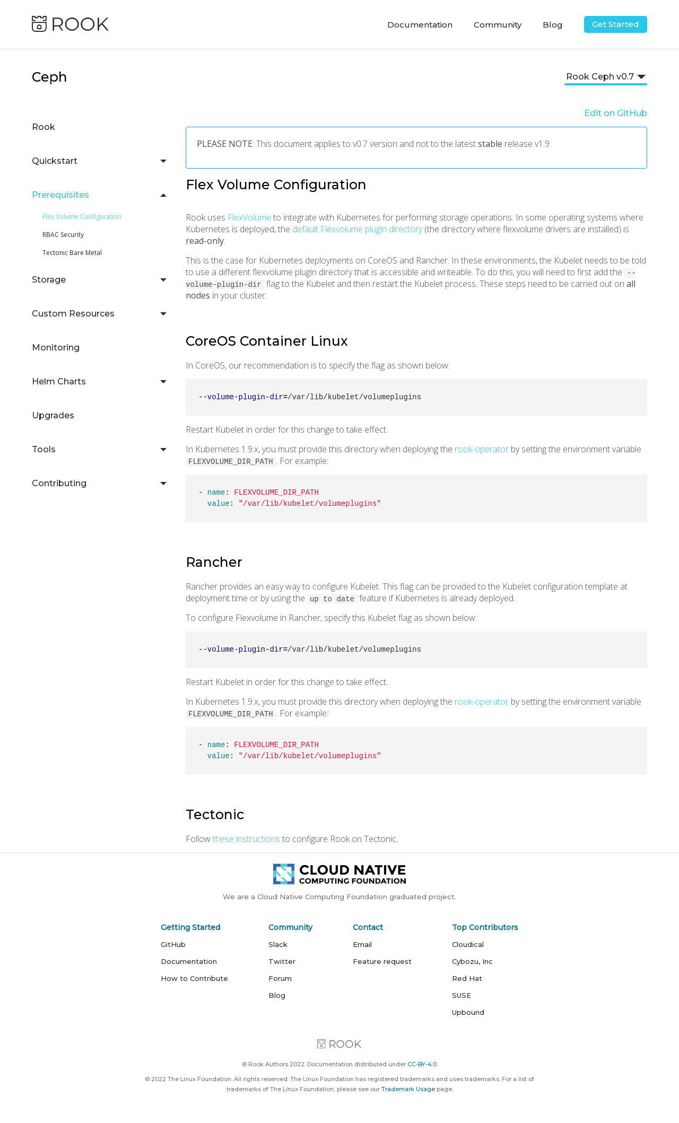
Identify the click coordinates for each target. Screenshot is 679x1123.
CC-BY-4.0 (422, 1064)
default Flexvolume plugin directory (357, 229)
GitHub (173, 944)
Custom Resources (73, 314)
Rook (43, 127)
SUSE (461, 995)
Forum (280, 978)
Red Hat (467, 978)
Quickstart (54, 161)
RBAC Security (63, 234)
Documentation (189, 961)
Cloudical (468, 944)
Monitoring (56, 348)
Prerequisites (60, 195)
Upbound (468, 1012)
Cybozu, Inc (472, 961)
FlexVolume (249, 217)
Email (362, 944)
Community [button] (497, 25)
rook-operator (482, 449)
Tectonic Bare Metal (72, 252)
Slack (278, 944)
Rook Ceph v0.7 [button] (600, 77)
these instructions (246, 839)
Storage (49, 280)
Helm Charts (59, 381)
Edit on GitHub (615, 113)
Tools (44, 449)
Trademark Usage (408, 1089)
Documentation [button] (419, 25)
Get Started (615, 24)
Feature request (382, 961)
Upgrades (53, 415)
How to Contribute (194, 978)
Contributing (59, 483)
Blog (553, 25)
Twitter (281, 961)
